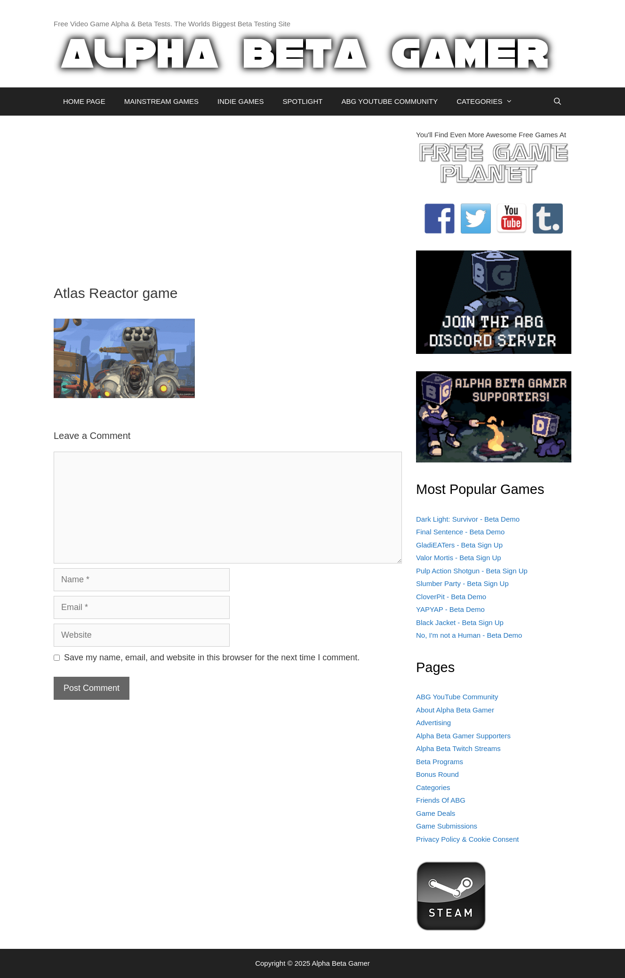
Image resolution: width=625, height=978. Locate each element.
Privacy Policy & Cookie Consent (467, 839)
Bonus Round (437, 774)
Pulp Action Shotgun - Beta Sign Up (472, 571)
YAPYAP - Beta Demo (450, 609)
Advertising (433, 723)
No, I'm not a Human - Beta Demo (469, 635)
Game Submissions (446, 826)
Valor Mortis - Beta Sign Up (458, 558)
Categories (433, 787)
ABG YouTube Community (457, 697)
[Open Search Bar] (557, 101)
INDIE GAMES (240, 101)
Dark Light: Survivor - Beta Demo (468, 519)
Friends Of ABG (440, 800)
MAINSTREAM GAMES (161, 101)
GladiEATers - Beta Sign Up (459, 545)
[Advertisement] (228, 195)
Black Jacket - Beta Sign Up (460, 622)
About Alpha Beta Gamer (455, 710)
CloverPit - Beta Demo (451, 597)
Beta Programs (439, 762)
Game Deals (435, 813)
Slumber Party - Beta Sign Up (462, 583)
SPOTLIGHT (302, 101)
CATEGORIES (489, 101)
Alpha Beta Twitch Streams (458, 748)
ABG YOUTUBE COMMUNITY (389, 101)
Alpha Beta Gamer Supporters (463, 736)
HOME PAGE (84, 101)
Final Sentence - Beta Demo (460, 532)
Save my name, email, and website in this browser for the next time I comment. (212, 657)
